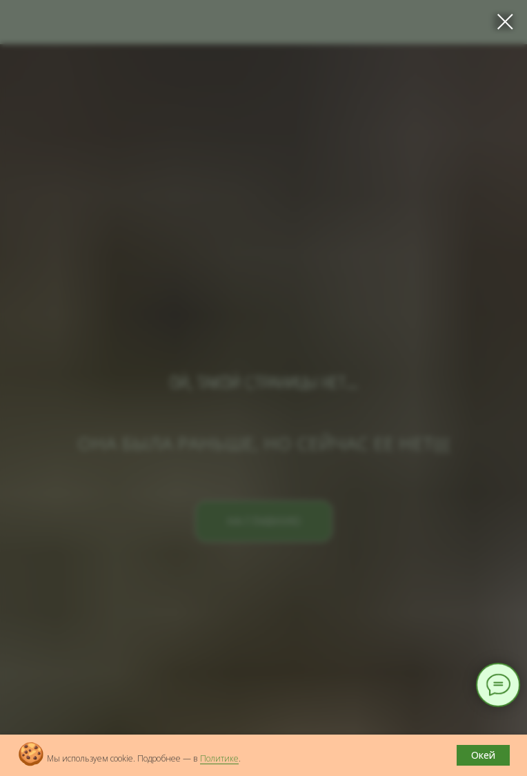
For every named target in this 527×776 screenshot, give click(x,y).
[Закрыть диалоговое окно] (505, 22)
